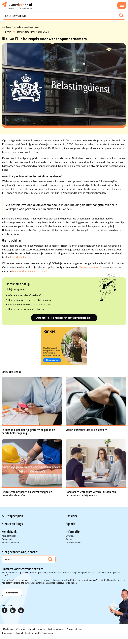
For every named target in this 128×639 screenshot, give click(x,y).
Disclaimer (8, 628)
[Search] (64, 16)
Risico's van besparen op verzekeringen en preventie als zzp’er (27, 493)
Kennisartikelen (9, 535)
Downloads (7, 539)
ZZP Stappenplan (12, 516)
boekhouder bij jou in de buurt (29, 271)
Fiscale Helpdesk (88, 267)
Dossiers (71, 516)
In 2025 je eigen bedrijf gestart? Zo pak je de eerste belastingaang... (28, 431)
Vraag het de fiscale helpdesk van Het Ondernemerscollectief (64, 317)
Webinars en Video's (11, 542)
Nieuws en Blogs (12, 524)
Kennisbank (9, 532)
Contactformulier (74, 542)
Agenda (70, 524)
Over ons (70, 535)
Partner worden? (56, 628)
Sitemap (41, 628)
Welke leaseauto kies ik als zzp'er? (86, 430)
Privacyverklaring (74, 628)
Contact (31, 628)
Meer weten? (12, 592)
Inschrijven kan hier (21, 257)
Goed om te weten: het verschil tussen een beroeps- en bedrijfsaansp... (91, 493)
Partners (69, 539)
